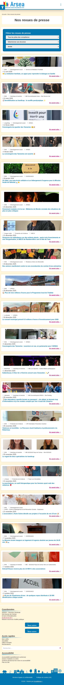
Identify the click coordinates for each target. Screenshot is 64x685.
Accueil (4, 14)
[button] (61, 4)
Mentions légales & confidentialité (23, 677)
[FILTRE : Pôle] (32, 37)
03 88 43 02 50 (7, 617)
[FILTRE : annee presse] (32, 46)
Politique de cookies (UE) (43, 677)
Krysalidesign (38, 681)
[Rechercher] (60, 648)
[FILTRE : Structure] (32, 42)
